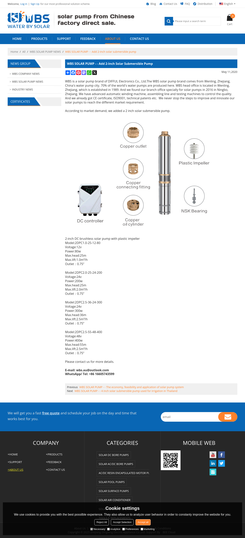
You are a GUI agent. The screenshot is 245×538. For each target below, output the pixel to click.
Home (14, 51)
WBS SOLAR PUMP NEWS (45, 51)
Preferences (130, 529)
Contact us (139, 39)
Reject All (101, 522)
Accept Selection (122, 522)
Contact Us (168, 4)
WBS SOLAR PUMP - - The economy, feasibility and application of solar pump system (131, 387)
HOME (17, 39)
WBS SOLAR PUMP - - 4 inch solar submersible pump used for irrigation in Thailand (125, 391)
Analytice (113, 529)
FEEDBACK (88, 39)
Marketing (148, 529)
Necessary (97, 529)
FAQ (185, 4)
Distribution (202, 4)
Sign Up (35, 4)
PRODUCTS (39, 39)
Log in (23, 4)
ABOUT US (112, 39)
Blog (151, 4)
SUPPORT (64, 39)
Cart (231, 20)
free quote (51, 413)
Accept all (143, 522)
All (23, 51)
